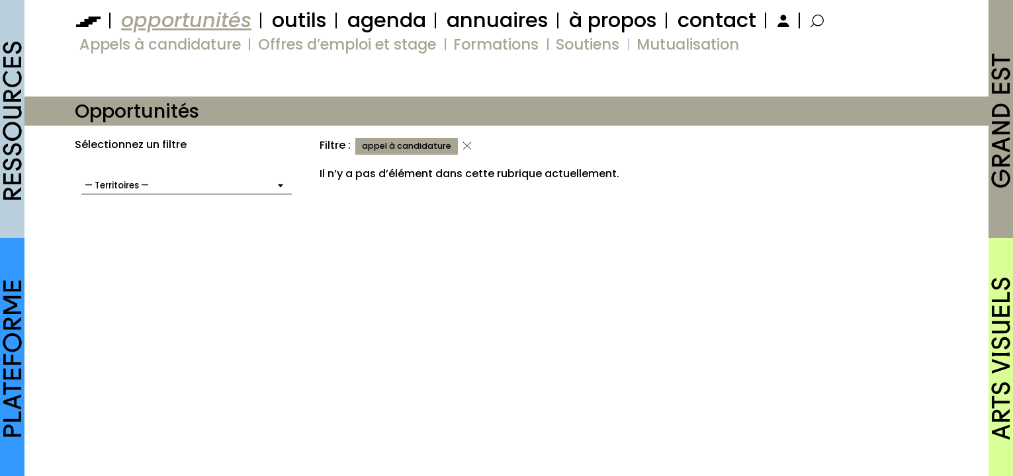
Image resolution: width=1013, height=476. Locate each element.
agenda (386, 20)
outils (299, 20)
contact (717, 20)
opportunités (186, 20)
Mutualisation (688, 44)
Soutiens (587, 44)
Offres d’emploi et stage (347, 44)
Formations (496, 44)
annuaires (498, 20)
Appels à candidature (160, 44)
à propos (613, 20)
